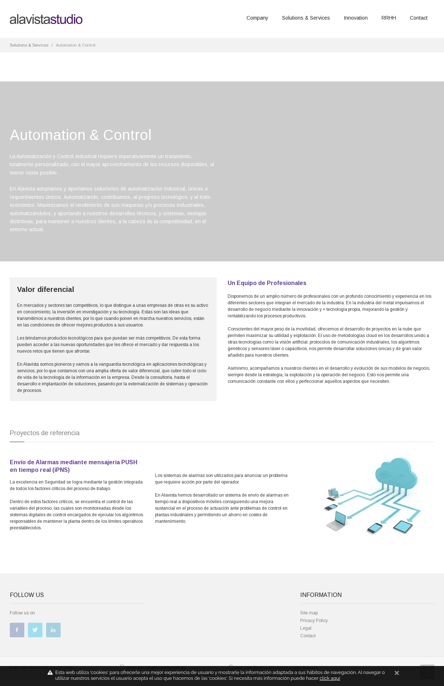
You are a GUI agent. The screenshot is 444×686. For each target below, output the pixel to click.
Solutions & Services (306, 18)
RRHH (389, 18)
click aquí (329, 678)
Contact (419, 18)
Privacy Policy (314, 620)
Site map (309, 612)
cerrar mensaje (397, 676)
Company (257, 18)
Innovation (356, 18)
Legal (305, 628)
